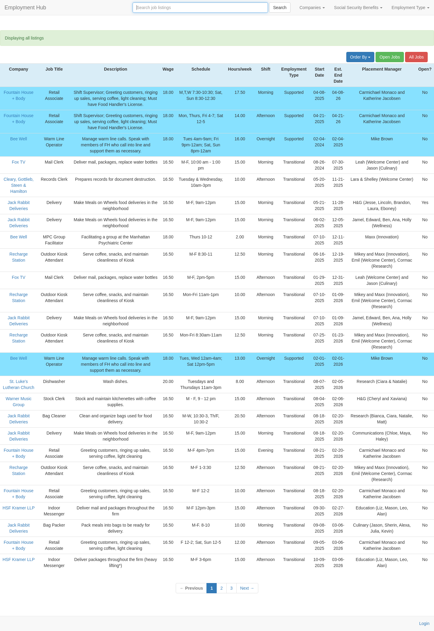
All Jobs (416, 57)
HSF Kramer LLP (18, 507)
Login (424, 623)
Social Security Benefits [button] (358, 7)
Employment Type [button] (410, 7)
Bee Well (18, 138)
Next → (247, 588)
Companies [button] (312, 7)
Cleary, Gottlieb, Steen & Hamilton (18, 185)
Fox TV (18, 162)
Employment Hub (25, 8)
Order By (360, 57)
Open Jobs (389, 57)
